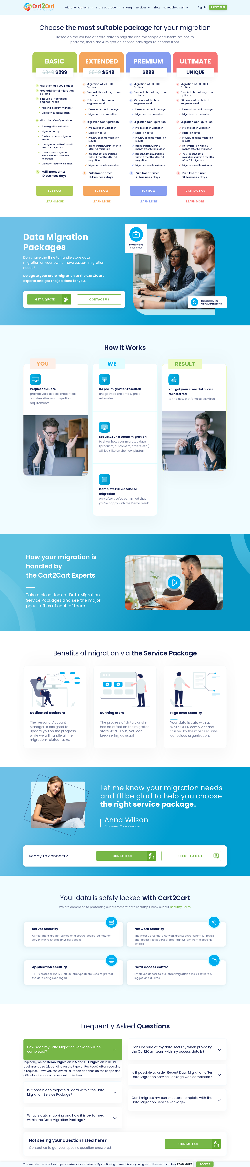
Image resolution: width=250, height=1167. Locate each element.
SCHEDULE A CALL (199, 856)
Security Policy (180, 907)
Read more (184, 1164)
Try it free (218, 7)
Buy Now (55, 191)
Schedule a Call (173, 7)
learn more (55, 201)
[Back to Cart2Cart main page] (38, 10)
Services (140, 7)
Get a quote (53, 299)
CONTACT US (199, 1144)
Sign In (202, 7)
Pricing (127, 7)
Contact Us (195, 191)
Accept (204, 1164)
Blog (157, 7)
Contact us (99, 299)
